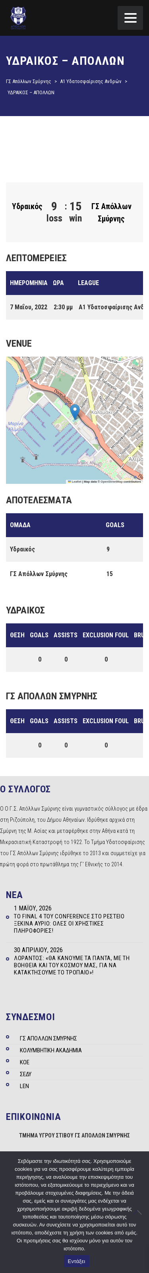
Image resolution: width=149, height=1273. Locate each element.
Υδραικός (27, 206)
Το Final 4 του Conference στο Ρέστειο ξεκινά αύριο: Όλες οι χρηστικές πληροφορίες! (69, 923)
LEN (24, 1086)
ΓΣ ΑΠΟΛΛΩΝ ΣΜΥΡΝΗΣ (48, 1038)
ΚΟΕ (24, 1062)
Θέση (17, 635)
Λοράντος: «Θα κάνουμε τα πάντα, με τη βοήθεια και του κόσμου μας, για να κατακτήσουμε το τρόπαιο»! (72, 965)
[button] (75, 412)
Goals (39, 635)
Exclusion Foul (106, 635)
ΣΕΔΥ (25, 1074)
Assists (65, 635)
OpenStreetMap (111, 481)
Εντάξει (76, 1261)
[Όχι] (139, 1212)
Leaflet (74, 481)
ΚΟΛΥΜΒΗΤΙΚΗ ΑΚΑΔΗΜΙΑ (51, 1050)
